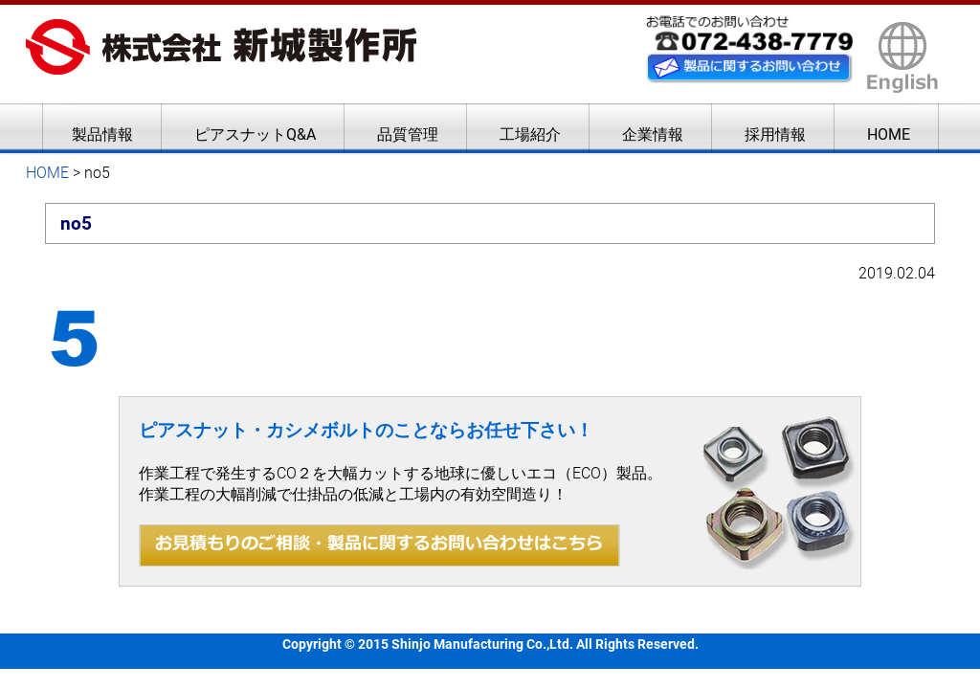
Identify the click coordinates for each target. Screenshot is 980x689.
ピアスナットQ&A (255, 134)
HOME (888, 134)
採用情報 (775, 134)
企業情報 (652, 134)
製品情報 (102, 134)
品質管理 (407, 134)
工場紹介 (530, 134)
